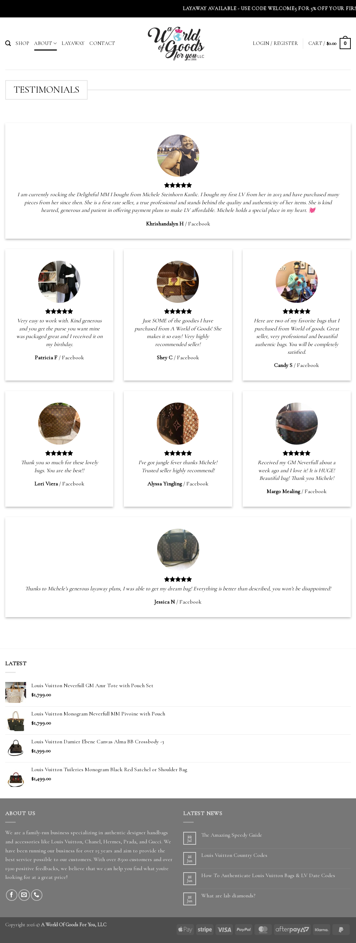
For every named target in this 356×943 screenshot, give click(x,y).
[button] (8, 43)
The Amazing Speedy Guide (231, 835)
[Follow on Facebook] (11, 895)
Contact (102, 43)
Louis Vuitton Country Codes (234, 855)
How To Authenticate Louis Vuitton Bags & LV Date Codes (268, 875)
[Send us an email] (24, 895)
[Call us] (36, 895)
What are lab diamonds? (228, 895)
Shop (22, 43)
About (45, 43)
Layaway (73, 43)
